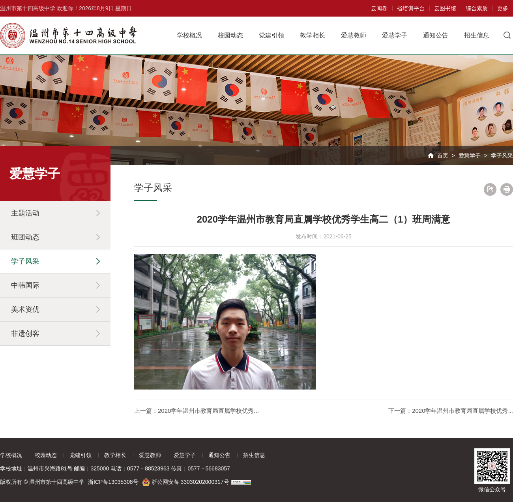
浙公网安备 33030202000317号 (185, 482)
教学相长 (312, 35)
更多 (502, 8)
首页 (442, 155)
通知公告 (435, 35)
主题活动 (25, 213)
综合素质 (477, 8)
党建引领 (271, 35)
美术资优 (25, 309)
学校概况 (189, 35)
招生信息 (476, 35)
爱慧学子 (394, 35)
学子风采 (502, 155)
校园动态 (230, 35)
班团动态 (25, 237)
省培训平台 (411, 8)
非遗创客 (25, 333)
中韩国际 (25, 285)
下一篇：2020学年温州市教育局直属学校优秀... (450, 410)
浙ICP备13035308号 (113, 482)
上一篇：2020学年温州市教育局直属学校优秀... (196, 410)
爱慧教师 (353, 35)
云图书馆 (445, 8)
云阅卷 (379, 8)
